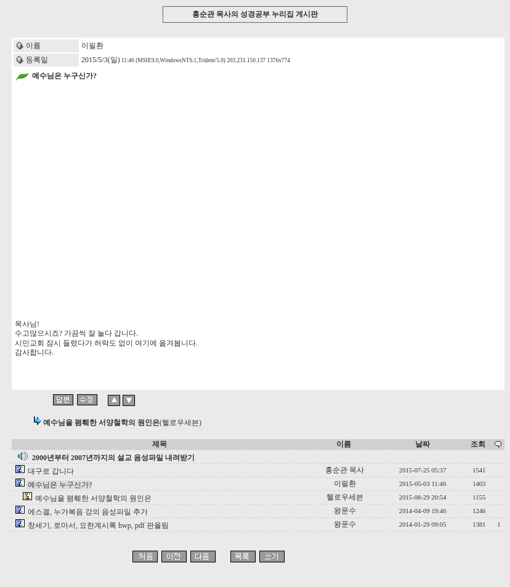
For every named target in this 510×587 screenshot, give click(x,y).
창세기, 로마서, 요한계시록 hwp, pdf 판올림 (98, 525)
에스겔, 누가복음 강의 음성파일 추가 (88, 512)
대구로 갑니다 (51, 471)
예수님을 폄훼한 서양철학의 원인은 (93, 498)
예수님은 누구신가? (60, 484)
